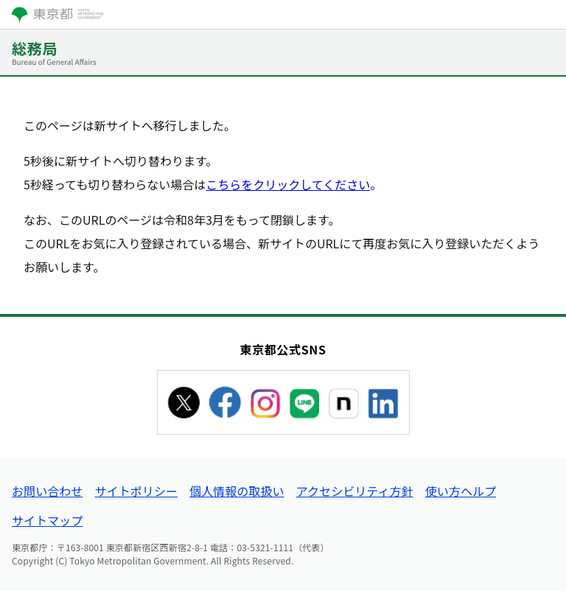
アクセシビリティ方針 (354, 491)
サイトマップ (47, 520)
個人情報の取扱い (236, 491)
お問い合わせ (47, 491)
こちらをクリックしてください (288, 184)
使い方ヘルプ (460, 491)
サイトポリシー (136, 491)
